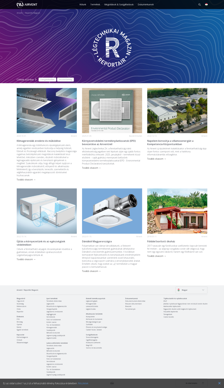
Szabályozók (51, 330)
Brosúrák (128, 306)
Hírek (19, 309)
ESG (18, 319)
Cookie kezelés (168, 317)
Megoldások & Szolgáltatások (119, 4)
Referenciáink (21, 306)
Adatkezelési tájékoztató (171, 306)
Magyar (182, 290)
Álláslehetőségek (22, 343)
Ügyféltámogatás (91, 340)
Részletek (83, 383)
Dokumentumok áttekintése (135, 301)
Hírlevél (19, 340)
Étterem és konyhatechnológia (96, 327)
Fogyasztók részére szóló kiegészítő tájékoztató (179, 309)
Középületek (90, 317)
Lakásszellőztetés (92, 306)
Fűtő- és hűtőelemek (54, 320)
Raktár (19, 327)
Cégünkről (20, 301)
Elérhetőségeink (22, 337)
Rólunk (82, 4)
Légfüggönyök (51, 314)
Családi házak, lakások (94, 330)
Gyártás (19, 324)
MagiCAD (89, 345)
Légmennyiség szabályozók (56, 335)
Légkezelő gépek (91, 301)
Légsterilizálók (51, 338)
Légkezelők (50, 304)
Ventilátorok (51, 317)
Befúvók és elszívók (53, 333)
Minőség (20, 322)
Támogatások (167, 314)
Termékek (95, 4)
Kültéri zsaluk (51, 322)
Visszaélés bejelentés (170, 312)
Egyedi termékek (22, 330)
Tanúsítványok (130, 309)
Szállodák (89, 324)
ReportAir (20, 312)
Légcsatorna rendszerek (55, 312)
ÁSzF (165, 301)
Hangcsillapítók (52, 309)
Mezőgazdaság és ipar (93, 322)
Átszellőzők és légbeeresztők (57, 306)
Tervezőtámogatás (92, 337)
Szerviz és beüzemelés (94, 348)
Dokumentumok (146, 4)
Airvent (20, 13)
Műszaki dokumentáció (133, 304)
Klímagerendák (52, 327)
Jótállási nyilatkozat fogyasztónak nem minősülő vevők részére (185, 304)
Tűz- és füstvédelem (53, 325)
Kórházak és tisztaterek (94, 319)
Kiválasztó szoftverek (93, 343)
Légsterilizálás (91, 309)
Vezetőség (20, 304)
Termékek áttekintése (54, 301)
